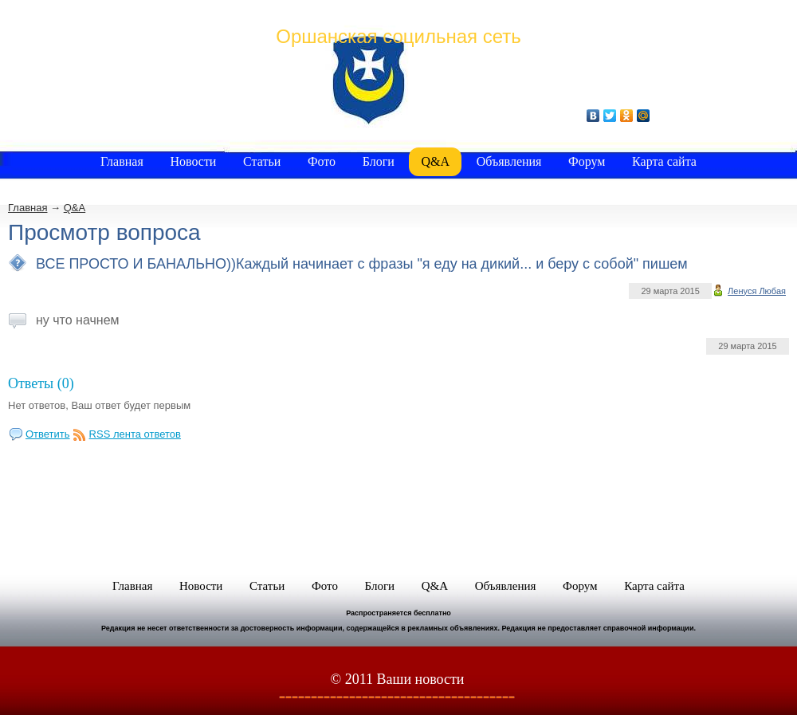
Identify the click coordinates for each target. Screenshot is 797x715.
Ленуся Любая (757, 291)
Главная (27, 208)
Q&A (74, 208)
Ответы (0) (41, 383)
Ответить (48, 434)
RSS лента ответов (135, 434)
